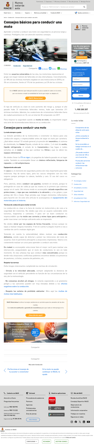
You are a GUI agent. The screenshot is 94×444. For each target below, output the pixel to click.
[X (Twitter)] (80, 422)
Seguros (27, 13)
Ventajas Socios (85, 1)
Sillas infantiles (79, 194)
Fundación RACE (55, 13)
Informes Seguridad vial (82, 201)
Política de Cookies (71, 437)
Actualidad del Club (80, 198)
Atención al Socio (10, 399)
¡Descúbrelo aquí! (36, 316)
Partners (29, 402)
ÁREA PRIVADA (33, 420)
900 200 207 (82, 109)
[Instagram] (72, 422)
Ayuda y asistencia (83, 13)
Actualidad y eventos (80, 188)
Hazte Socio (7, 13)
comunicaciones (83, 88)
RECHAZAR (46, 441)
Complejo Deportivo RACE (79, 402)
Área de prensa (73, 1)
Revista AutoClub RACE (79, 399)
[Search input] (62, 7)
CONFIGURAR (32, 441)
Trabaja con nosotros (78, 415)
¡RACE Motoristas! (35, 98)
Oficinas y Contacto (60, 1)
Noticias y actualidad (40, 13)
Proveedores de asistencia (35, 399)
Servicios (18, 13)
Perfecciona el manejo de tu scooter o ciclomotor (18, 371)
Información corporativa (79, 411)
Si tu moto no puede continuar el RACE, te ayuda (51, 372)
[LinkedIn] (84, 422)
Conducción (17, 66)
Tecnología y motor (80, 181)
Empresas (49, 1)
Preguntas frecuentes (11, 402)
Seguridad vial (27, 66)
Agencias (29, 406)
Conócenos (39, 1)
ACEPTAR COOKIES (61, 441)
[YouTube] (88, 422)
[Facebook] (76, 422)
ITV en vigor (25, 158)
